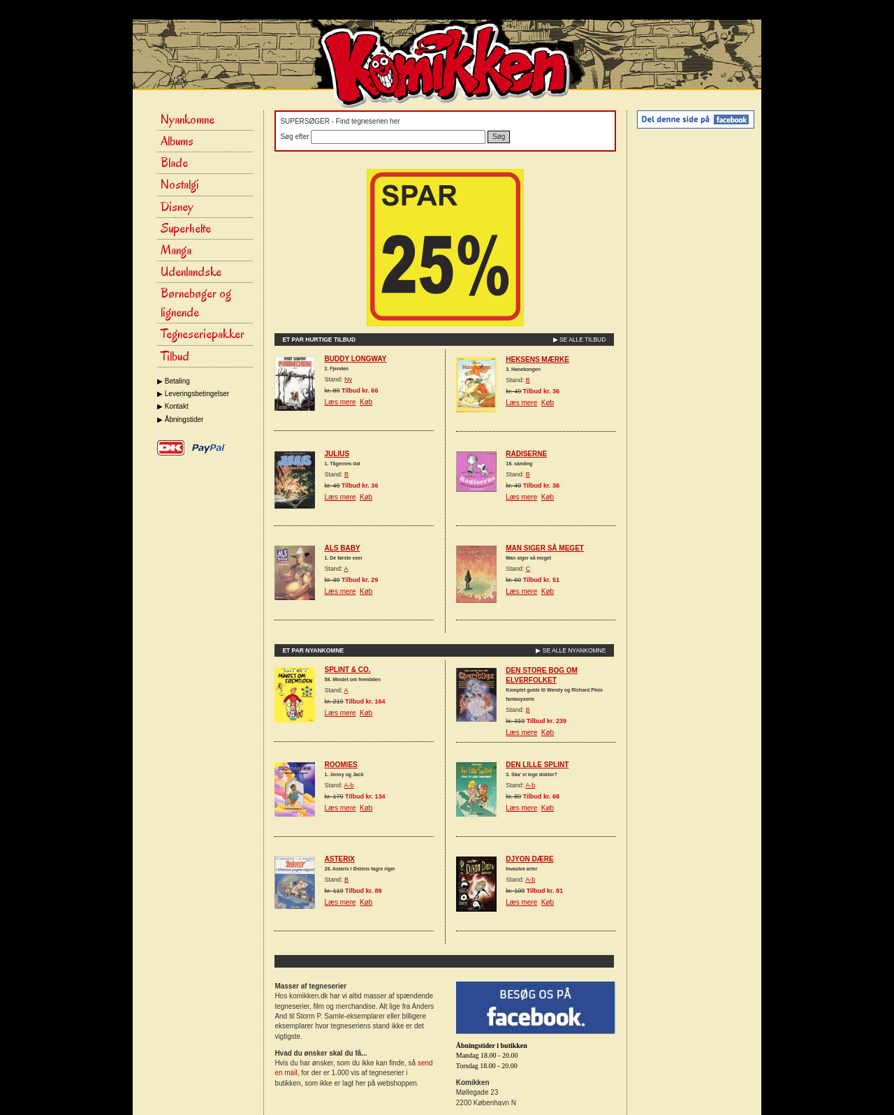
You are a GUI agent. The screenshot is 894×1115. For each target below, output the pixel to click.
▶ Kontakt (173, 406)
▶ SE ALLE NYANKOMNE (571, 650)
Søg (498, 136)
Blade (174, 162)
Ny (348, 379)
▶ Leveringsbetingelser (193, 394)
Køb (366, 402)
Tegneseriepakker (202, 334)
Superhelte (186, 228)
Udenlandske (191, 271)
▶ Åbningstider (180, 419)
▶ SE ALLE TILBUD (579, 339)
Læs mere (340, 402)
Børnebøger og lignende (196, 303)
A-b (349, 785)
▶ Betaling (173, 381)
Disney (177, 206)
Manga (176, 250)
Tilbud (175, 356)
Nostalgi (180, 184)
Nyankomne (187, 119)
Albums (177, 141)
